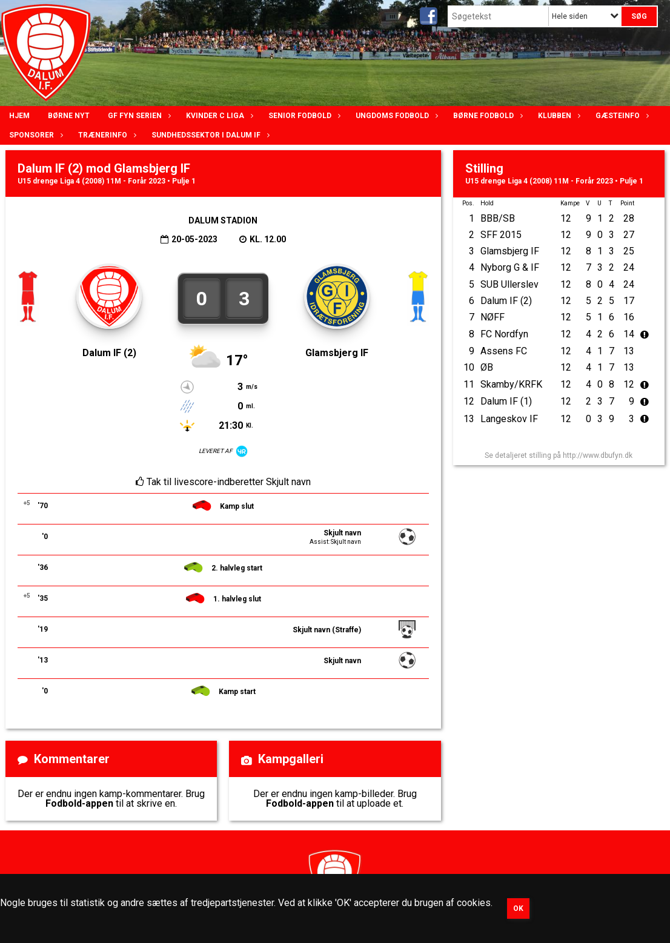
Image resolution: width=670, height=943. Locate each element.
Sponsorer (34, 135)
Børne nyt (69, 115)
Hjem (19, 115)
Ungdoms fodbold (395, 115)
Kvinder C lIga (218, 115)
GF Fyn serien (138, 115)
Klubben (557, 115)
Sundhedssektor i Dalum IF (209, 135)
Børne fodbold (486, 115)
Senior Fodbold (302, 115)
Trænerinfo (105, 135)
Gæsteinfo (620, 115)
